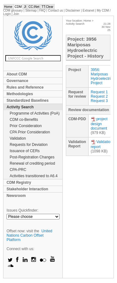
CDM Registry (19, 182)
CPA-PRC (18, 169)
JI (25, 6)
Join (16, 14)
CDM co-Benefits (24, 119)
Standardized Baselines (28, 100)
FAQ (42, 10)
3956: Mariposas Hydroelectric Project (102, 76)
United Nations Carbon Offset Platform (29, 235)
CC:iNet (33, 6)
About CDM (17, 74)
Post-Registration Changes (32, 157)
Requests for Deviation (28, 144)
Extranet (88, 10)
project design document (99, 124)
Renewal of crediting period (32, 163)
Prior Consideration (26, 126)
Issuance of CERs (25, 151)
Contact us (55, 10)
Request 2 (99, 96)
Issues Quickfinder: (22, 210)
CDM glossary (13, 10)
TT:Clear (47, 6)
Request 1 (99, 92)
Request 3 (99, 101)
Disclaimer (73, 10)
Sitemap (31, 10)
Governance (17, 81)
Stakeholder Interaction (27, 189)
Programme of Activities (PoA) (35, 113)
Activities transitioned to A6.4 (33, 176)
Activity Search (20, 107)
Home (8, 6)
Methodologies (20, 94)
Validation (18, 138)
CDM (18, 6)
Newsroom (16, 195)
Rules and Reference (25, 87)
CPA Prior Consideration (30, 132)
